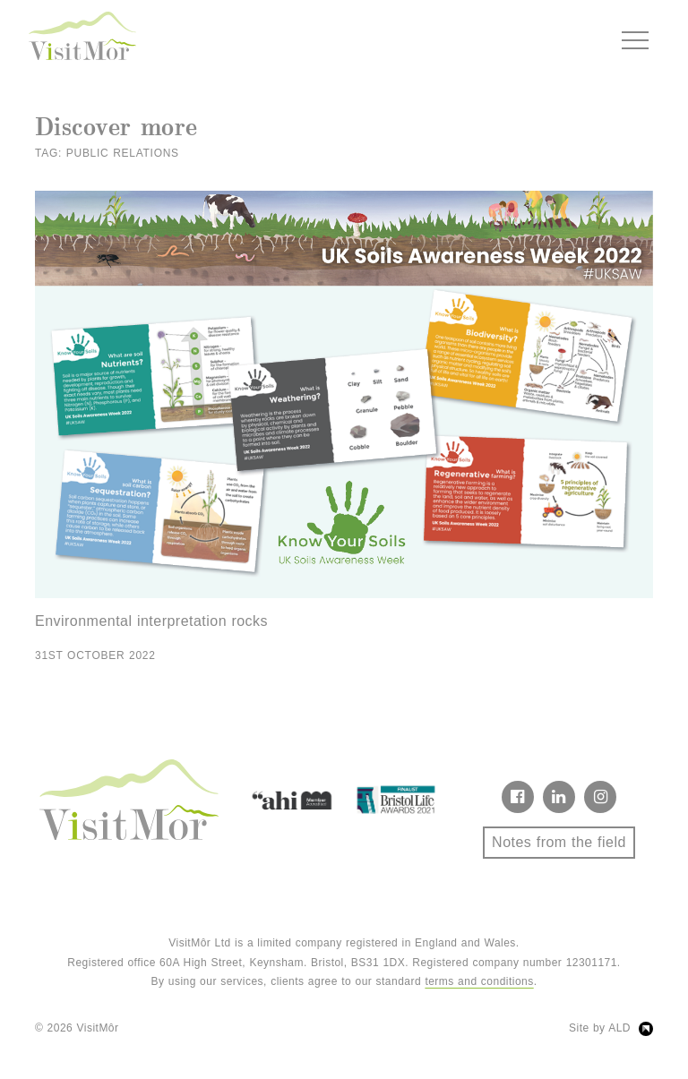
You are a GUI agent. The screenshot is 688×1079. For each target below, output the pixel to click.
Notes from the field (559, 842)
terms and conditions (479, 981)
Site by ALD (600, 1028)
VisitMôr (98, 1028)
